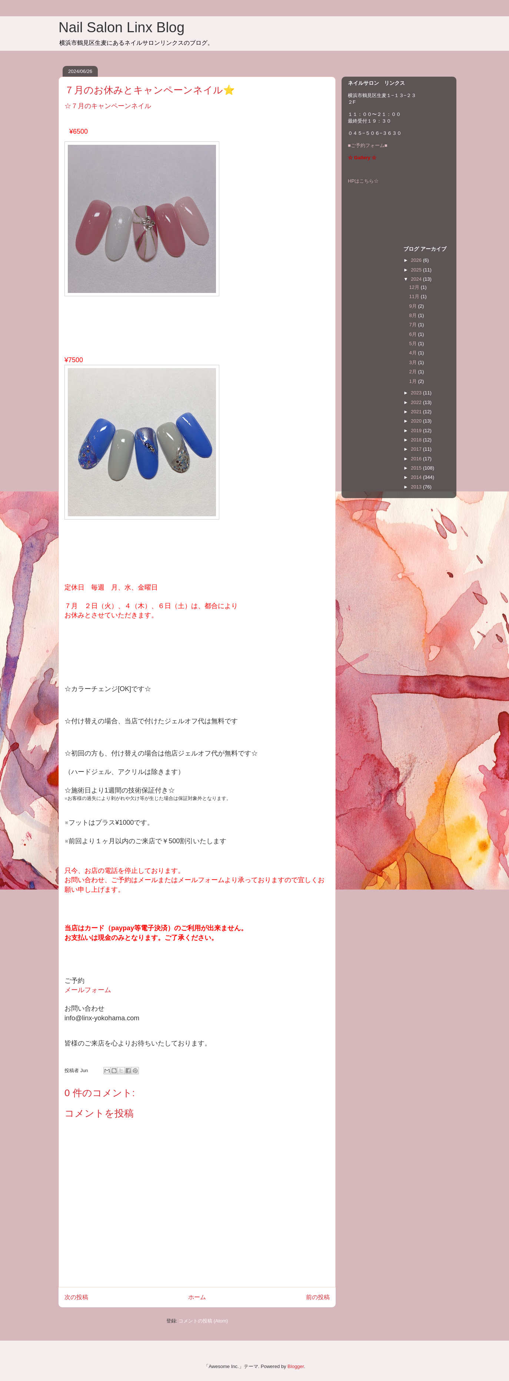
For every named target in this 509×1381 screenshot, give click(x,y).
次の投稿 (76, 1297)
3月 (413, 362)
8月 (413, 315)
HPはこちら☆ (363, 181)
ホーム (197, 1297)
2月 (413, 371)
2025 (417, 270)
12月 (415, 287)
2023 (417, 393)
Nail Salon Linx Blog (121, 27)
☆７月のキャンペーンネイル (107, 106)
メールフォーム (87, 990)
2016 (417, 458)
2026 (417, 260)
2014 (417, 477)
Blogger (295, 1366)
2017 (417, 449)
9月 (413, 306)
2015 (417, 468)
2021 (417, 411)
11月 (415, 296)
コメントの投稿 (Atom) (203, 1321)
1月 (413, 381)
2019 (417, 430)
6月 (413, 334)
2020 (417, 421)
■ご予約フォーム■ (367, 145)
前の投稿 (318, 1297)
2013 (417, 487)
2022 (417, 402)
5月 (413, 343)
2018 (417, 440)
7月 (413, 324)
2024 (417, 279)
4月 (413, 353)
